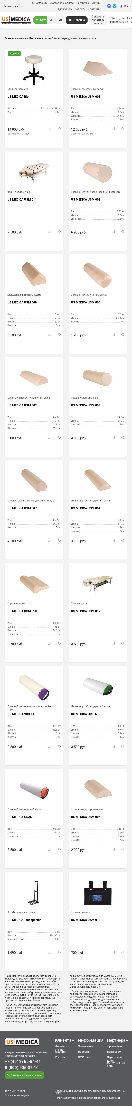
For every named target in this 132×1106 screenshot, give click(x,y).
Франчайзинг (115, 1046)
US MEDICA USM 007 (22, 508)
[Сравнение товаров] (60, 20)
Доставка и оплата (62, 3)
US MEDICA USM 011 (22, 199)
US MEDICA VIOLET (21, 714)
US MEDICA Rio (18, 96)
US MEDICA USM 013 (85, 920)
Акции (96, 3)
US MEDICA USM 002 (22, 405)
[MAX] (109, 6)
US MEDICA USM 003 (85, 405)
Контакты (94, 9)
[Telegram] (114, 6)
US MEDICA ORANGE (21, 817)
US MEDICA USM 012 (85, 611)
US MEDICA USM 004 (85, 508)
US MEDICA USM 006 (85, 302)
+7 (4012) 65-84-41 (120, 18)
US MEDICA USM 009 (22, 302)
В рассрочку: (18, 134)
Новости (79, 9)
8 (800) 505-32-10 (121, 21)
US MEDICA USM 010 (22, 611)
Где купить (65, 9)
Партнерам (114, 1051)
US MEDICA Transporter (24, 920)
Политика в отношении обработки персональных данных (87, 1097)
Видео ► (15, 53)
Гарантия (60, 1051)
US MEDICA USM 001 (85, 199)
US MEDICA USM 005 (85, 817)
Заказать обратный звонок (98, 20)
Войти (125, 6)
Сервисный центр (114, 1059)
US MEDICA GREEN (84, 714)
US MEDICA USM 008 (85, 96)
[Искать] (51, 20)
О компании (39, 3)
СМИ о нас (84, 1057)
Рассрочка (83, 3)
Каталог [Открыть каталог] (43, 20)
